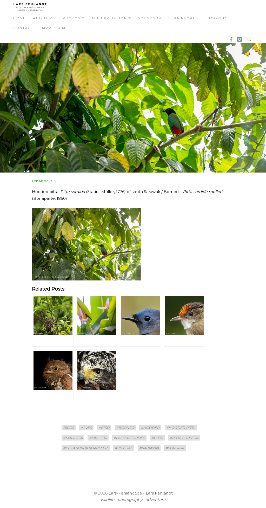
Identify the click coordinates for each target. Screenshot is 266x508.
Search (248, 38)
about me (44, 18)
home (19, 18)
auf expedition (109, 18)
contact (23, 28)
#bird (104, 427)
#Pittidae (124, 448)
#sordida (174, 448)
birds (68, 427)
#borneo (125, 427)
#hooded (150, 427)
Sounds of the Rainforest (169, 18)
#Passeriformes (129, 438)
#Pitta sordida (184, 438)
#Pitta (157, 438)
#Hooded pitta (180, 427)
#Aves (86, 427)
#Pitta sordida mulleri (85, 448)
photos (71, 18)
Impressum (53, 28)
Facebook (229, 38)
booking (218, 18)
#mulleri (98, 438)
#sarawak (149, 448)
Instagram (238, 38)
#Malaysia (73, 438)
